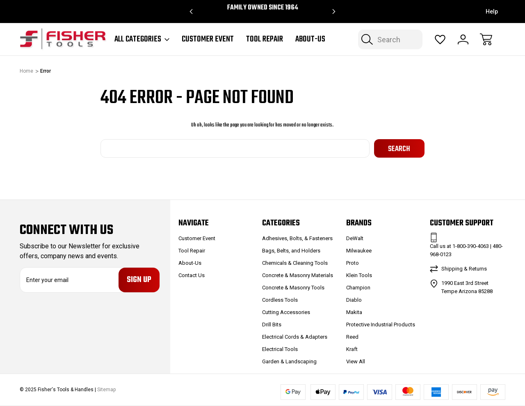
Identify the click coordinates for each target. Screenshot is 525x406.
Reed (352, 337)
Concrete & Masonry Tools (293, 287)
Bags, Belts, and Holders (291, 251)
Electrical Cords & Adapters (294, 337)
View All (355, 361)
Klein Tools (359, 275)
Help (492, 11)
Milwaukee (359, 251)
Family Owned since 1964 (262, 7)
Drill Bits (271, 324)
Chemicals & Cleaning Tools (295, 263)
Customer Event (208, 39)
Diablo (354, 300)
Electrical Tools (280, 349)
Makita (354, 312)
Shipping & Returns (464, 269)
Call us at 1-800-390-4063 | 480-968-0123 (466, 250)
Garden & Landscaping (289, 361)
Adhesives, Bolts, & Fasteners (297, 238)
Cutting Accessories (286, 312)
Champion (358, 287)
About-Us (310, 39)
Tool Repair (264, 39)
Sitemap (106, 390)
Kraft (352, 349)
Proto (352, 263)
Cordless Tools (280, 300)
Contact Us (191, 275)
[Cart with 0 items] (486, 39)
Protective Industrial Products (380, 324)
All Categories (141, 39)
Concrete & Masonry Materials (297, 275)
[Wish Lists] (440, 39)
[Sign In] (463, 39)
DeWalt (354, 238)
